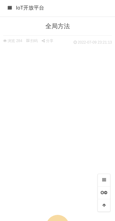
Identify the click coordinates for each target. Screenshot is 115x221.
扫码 (31, 41)
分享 (47, 41)
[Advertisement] (57, 106)
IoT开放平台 (30, 8)
